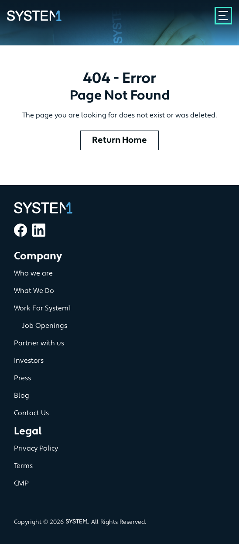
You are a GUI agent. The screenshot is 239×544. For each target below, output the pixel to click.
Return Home (119, 140)
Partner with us (39, 343)
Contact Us (31, 413)
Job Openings (44, 325)
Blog (21, 395)
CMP (21, 483)
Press (22, 378)
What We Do (34, 290)
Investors (29, 360)
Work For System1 (42, 308)
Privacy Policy (36, 448)
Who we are (33, 273)
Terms (23, 465)
